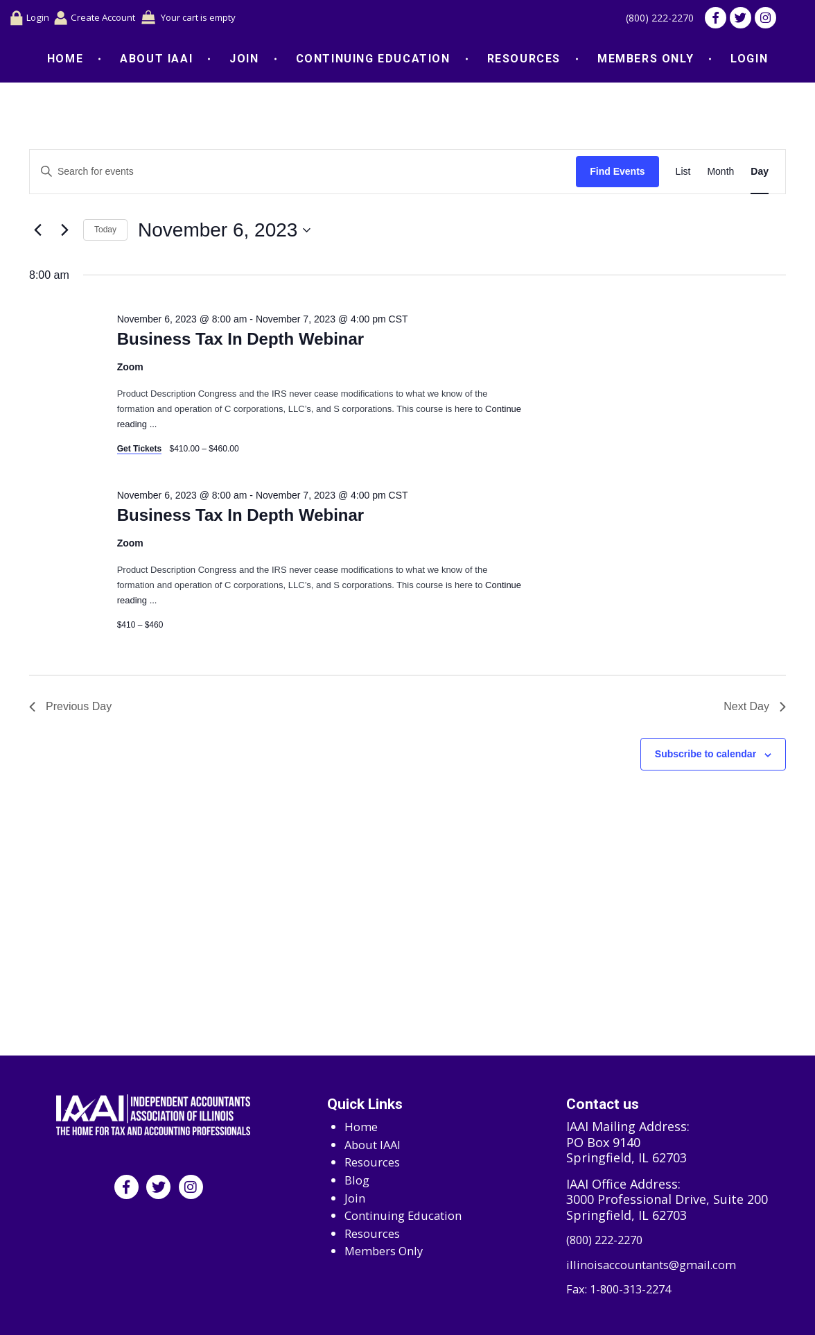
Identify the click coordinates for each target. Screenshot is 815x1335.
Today (105, 232)
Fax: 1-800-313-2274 (623, 1290)
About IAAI (156, 61)
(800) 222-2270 (651, 19)
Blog (357, 1176)
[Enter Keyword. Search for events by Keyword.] (303, 174)
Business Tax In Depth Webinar (241, 341)
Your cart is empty (220, 19)
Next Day (755, 709)
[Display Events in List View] (683, 174)
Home (65, 61)
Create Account (105, 19)
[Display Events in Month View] (720, 174)
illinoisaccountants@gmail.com (659, 1263)
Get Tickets (139, 451)
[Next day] (64, 233)
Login (30, 19)
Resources (524, 61)
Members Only (645, 61)
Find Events (617, 174)
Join (243, 61)
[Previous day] (37, 233)
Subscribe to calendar (705, 756)
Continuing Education (373, 61)
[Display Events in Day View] (760, 174)
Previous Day (70, 709)
